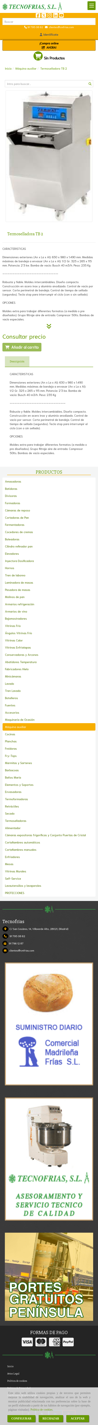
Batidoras (11, 488)
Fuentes (10, 705)
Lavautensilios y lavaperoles (23, 885)
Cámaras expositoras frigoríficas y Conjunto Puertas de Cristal (45, 835)
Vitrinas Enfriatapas (18, 647)
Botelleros (11, 698)
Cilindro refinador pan (19, 546)
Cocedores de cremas (19, 532)
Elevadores (12, 553)
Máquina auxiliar (15, 727)
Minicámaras (13, 676)
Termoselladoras (15, 820)
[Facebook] (38, 16)
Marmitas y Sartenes (18, 763)
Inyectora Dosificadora (19, 561)
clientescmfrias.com (61, 27)
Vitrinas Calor (14, 640)
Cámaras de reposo (17, 510)
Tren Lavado (13, 690)
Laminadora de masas (19, 582)
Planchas (11, 741)
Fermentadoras (14, 524)
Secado (10, 813)
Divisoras (11, 496)
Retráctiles (12, 806)
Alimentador (13, 828)
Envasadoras (13, 792)
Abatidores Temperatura (21, 662)
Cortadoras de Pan (17, 517)
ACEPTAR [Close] (78, 1418)
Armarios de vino (16, 611)
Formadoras (12, 503)
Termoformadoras (16, 799)
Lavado (9, 683)
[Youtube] (61, 16)
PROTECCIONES (14, 893)
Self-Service (13, 878)
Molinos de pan (15, 597)
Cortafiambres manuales (20, 849)
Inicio (10, 1366)
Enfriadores (12, 857)
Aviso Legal (13, 1373)
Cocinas (10, 734)
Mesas (9, 864)
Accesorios (12, 712)
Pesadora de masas (17, 590)
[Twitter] (44, 16)
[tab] (17, 361)
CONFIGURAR (21, 1418)
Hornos (9, 568)
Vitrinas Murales (15, 871)
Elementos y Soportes (19, 784)
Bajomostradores (16, 618)
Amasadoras (13, 481)
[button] (49, 34)
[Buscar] (49, 83)
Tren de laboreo (15, 575)
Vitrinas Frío (13, 626)
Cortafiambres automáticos (22, 842)
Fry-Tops (11, 756)
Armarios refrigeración (19, 604)
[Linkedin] (55, 16)
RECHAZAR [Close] (51, 1418)
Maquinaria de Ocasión (20, 719)
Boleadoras (12, 539)
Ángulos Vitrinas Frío (18, 633)
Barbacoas (12, 770)
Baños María (13, 777)
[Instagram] (49, 16)
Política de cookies (41, 1409)
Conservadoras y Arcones (21, 654)
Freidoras (11, 748)
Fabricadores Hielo (17, 669)
